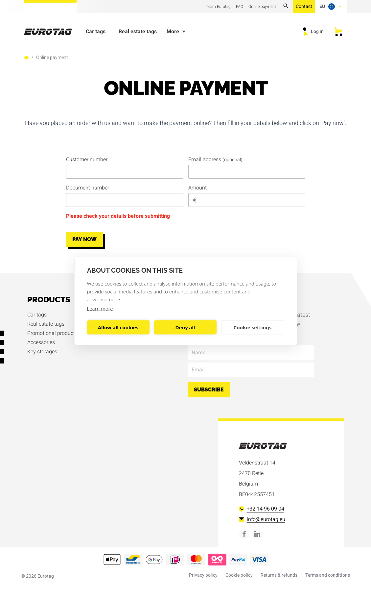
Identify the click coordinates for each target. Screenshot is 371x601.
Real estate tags (138, 33)
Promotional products (52, 333)
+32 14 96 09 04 (261, 509)
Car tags (95, 33)
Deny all (185, 327)
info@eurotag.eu (262, 519)
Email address (215, 159)
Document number (87, 188)
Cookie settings (253, 327)
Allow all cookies (118, 327)
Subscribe (209, 390)
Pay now (84, 239)
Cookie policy (239, 575)
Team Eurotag (218, 7)
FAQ (239, 7)
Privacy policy (203, 575)
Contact (304, 6)
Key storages (42, 352)
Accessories (41, 342)
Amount (197, 188)
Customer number (86, 159)
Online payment (262, 7)
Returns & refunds (279, 575)
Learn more (100, 308)
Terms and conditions (327, 575)
